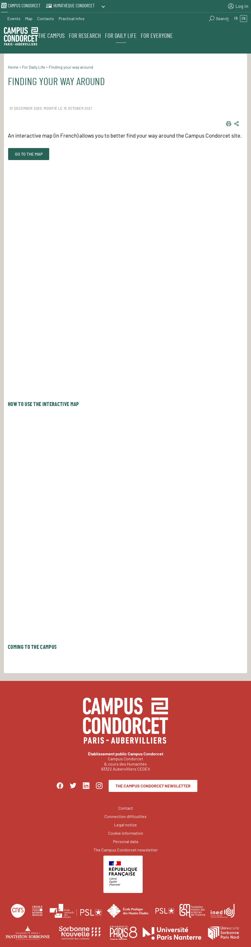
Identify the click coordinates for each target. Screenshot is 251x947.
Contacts (45, 17)
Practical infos (72, 17)
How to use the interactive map (43, 403)
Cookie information (125, 832)
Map (28, 17)
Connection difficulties (125, 815)
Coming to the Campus (32, 646)
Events (13, 17)
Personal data (125, 840)
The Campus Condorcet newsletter (153, 785)
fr (236, 17)
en (244, 17)
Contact (125, 807)
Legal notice (125, 823)
